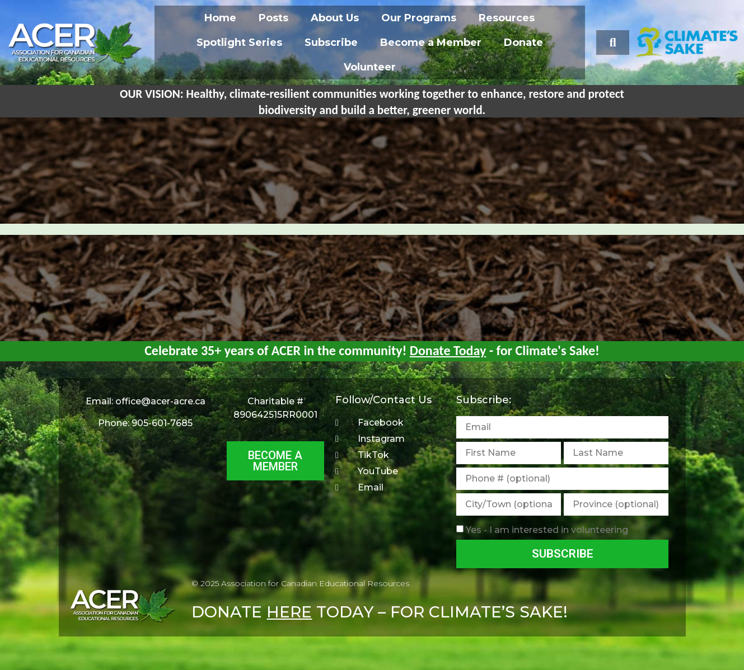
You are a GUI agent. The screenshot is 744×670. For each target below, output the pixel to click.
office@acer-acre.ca (160, 401)
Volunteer (370, 67)
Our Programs (418, 18)
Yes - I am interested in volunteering (547, 530)
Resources (507, 18)
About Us (335, 18)
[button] (613, 42)
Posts (273, 18)
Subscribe (331, 42)
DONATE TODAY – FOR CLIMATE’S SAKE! (379, 611)
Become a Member (430, 42)
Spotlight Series (239, 42)
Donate (523, 42)
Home (220, 18)
